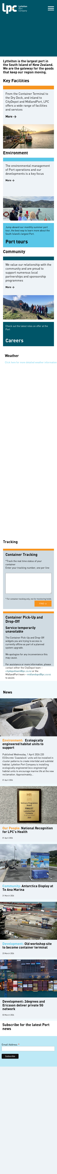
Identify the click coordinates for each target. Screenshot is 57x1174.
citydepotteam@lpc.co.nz (18, 671)
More (8, 116)
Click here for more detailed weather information (31, 362)
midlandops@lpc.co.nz (39, 674)
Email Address (11, 1044)
